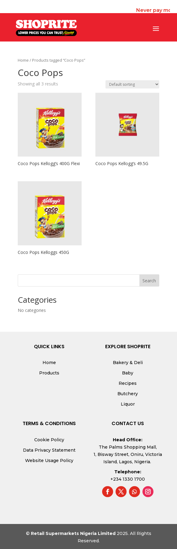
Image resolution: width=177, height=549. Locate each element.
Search (149, 281)
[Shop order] (132, 84)
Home (23, 60)
